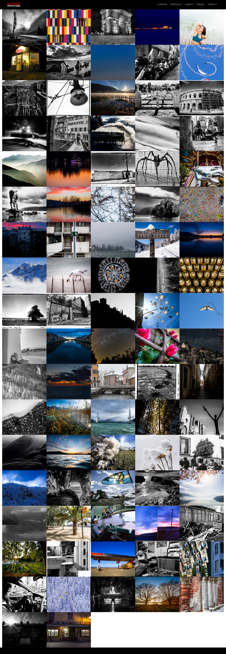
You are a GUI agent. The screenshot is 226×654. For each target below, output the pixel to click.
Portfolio (176, 4)
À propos (162, 4)
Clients (189, 4)
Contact (212, 4)
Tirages (200, 4)
